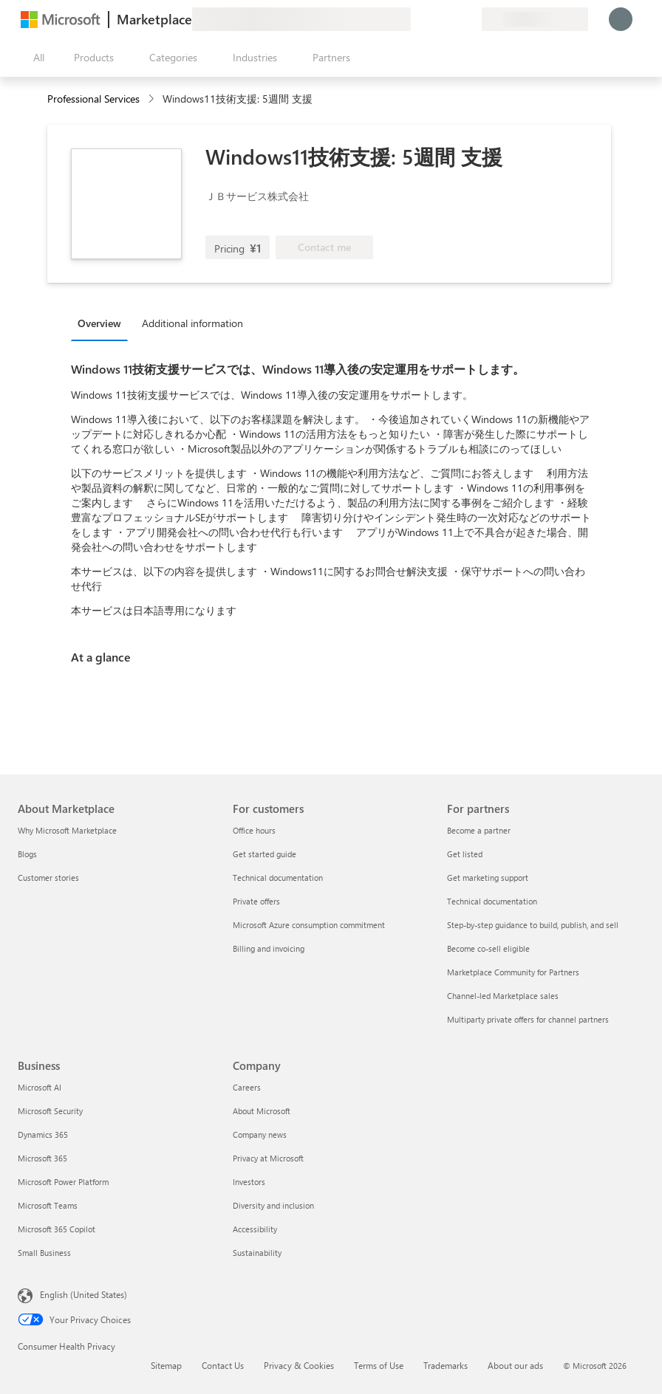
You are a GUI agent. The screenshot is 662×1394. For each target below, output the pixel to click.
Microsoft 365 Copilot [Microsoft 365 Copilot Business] (56, 1229)
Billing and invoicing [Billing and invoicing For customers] (268, 948)
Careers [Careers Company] (247, 1087)
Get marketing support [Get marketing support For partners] (487, 877)
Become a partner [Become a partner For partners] (479, 830)
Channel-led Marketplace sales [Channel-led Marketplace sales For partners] (503, 995)
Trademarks (445, 1365)
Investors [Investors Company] (249, 1181)
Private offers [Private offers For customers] (256, 901)
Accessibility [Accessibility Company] (255, 1229)
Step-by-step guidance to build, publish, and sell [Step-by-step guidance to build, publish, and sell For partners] (532, 924)
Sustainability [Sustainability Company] (257, 1252)
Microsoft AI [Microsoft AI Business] (39, 1087)
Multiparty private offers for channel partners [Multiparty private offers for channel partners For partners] (528, 1019)
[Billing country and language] (535, 19)
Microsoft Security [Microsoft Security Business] (50, 1110)
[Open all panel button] (35, 57)
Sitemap (166, 1365)
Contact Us (223, 1365)
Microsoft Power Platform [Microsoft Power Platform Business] (63, 1181)
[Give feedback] (417, 19)
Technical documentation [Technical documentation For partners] (492, 901)
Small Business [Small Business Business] (44, 1252)
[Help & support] (434, 19)
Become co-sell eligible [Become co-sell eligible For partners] (488, 948)
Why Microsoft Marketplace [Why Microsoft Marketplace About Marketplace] (67, 830)
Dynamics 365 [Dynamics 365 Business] (43, 1134)
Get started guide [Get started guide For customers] (264, 853)
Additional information (192, 323)
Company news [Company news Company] (260, 1134)
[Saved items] (452, 19)
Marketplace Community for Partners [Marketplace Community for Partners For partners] (513, 972)
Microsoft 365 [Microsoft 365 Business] (42, 1158)
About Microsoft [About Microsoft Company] (261, 1110)
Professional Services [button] (93, 99)
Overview (99, 323)
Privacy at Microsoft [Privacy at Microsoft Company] (268, 1158)
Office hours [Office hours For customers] (254, 830)
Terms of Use (378, 1365)
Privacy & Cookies (299, 1365)
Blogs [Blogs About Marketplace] (27, 853)
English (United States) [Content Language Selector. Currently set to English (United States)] (83, 1294)
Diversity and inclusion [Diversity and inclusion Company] (273, 1205)
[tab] (103, 322)
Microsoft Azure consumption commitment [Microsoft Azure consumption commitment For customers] (309, 924)
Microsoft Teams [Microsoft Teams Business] (48, 1205)
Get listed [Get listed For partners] (464, 853)
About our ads (515, 1365)
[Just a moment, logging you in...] (620, 19)
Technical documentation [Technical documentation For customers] (278, 877)
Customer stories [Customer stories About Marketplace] (48, 877)
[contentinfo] (152, 99)
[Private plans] (470, 19)
